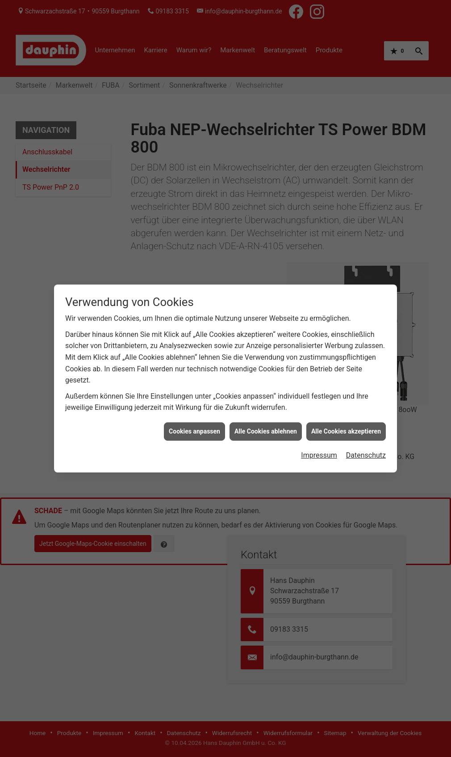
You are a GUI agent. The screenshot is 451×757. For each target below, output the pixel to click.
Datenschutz (366, 446)
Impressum (319, 446)
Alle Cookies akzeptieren (346, 422)
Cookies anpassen (194, 422)
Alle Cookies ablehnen (265, 422)
